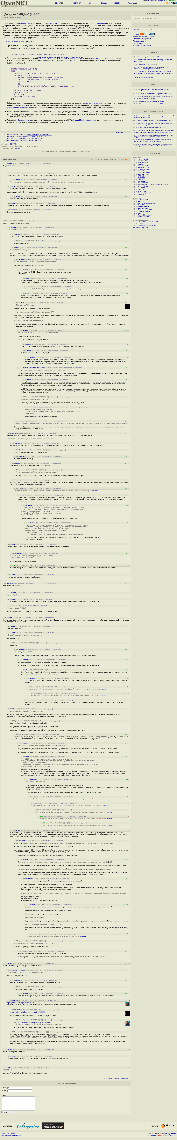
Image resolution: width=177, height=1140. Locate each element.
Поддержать (161, 1138)
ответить (27, 163)
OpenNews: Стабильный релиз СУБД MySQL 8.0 (24, 138)
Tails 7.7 (140, 213)
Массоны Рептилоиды (19, 970)
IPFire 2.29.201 (143, 200)
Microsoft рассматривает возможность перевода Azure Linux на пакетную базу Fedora (152, 140)
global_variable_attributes (17, 108)
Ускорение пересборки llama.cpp (152, 101)
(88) (14, 159)
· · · (37, 163)
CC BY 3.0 (13, 144)
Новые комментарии (141, 43)
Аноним (9, 163)
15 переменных (23, 120)
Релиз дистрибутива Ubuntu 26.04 (149, 57)
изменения (18, 42)
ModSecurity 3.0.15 (144, 193)
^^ (31, 173)
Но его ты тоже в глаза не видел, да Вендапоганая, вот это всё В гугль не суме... (77, 825)
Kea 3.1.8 (141, 171)
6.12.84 (150, 222)
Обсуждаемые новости (153, 111)
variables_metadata (94, 103)
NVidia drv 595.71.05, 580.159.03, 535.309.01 (153, 184)
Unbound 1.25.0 (143, 174)
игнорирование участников (111, 1078)
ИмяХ (13, 209)
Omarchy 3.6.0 (143, 208)
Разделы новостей (140, 36)
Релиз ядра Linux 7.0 (145, 64)
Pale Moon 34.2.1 (143, 183)
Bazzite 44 (141, 178)
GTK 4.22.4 (141, 176)
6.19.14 (140, 223)
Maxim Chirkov (170, 1136)
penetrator (15, 433)
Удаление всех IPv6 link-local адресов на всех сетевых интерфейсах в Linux (153, 97)
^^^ (34, 173)
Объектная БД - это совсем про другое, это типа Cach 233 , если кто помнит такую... (69, 695)
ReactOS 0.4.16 (143, 205)
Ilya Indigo (15, 1000)
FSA (8, 220)
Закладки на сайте (8, 1136)
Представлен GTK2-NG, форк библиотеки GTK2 (154, 120)
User (16, 480)
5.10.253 (153, 225)
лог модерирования (125, 1078)
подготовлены (99, 23)
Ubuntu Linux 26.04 (144, 215)
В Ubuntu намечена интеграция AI (149, 128)
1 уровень (98, 159)
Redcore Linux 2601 (145, 210)
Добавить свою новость (142, 45)
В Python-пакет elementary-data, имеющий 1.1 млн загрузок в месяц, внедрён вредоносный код (153, 136)
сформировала (25, 23)
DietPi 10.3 (141, 201)
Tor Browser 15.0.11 (144, 186)
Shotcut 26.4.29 (143, 162)
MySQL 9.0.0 (53, 23)
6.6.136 (156, 222)
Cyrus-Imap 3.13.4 (144, 172)
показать (104, 289)
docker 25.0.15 (143, 194)
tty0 (27, 278)
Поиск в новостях (139, 41)
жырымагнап (11, 583)
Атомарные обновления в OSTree (153, 104)
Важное (154, 52)
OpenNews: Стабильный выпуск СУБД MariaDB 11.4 (26, 136)
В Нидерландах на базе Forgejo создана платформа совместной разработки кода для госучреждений (154, 131)
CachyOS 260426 (144, 211)
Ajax (92, 159)
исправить (119, 132)
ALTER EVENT (61, 58)
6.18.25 (144, 222)
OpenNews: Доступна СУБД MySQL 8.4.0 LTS (23, 140)
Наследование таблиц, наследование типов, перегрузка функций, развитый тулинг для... (67, 689)
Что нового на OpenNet (142, 39)
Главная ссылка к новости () (29, 135)
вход (155, 0)
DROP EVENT (76, 58)
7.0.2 (139, 222)
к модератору (47, 163)
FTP (141, 18)
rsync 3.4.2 (141, 189)
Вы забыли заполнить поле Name (33, 367)
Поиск (130, 3)
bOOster (14, 1056)
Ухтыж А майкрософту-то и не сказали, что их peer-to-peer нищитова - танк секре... (65, 799)
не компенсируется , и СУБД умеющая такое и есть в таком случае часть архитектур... (56, 491)
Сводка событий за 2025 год (144, 77)
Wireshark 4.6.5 (143, 166)
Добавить (152, 1138)
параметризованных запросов (101, 58)
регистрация (161, 0)
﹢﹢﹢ (33, 163)
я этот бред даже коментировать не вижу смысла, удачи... (57, 936)
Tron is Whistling (24, 450)
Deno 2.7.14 (142, 191)
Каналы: (136, 34)
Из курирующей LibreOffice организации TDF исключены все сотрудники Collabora (151, 68)
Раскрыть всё (120, 159)
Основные (9, 42)
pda (8, 1067)
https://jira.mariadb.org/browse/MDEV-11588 (23, 1003)
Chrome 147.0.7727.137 (146, 179)
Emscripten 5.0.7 (143, 169)
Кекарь (13, 626)
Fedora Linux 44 (143, 206)
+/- (113, 159)
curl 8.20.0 (141, 188)
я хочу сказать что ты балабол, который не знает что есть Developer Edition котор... (75, 818)
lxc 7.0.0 (140, 164)
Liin (28, 293)
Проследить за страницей (11, 1138)
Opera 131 (141, 181)
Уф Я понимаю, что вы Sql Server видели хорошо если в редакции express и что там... (73, 812)
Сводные (152, 36)
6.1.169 (140, 225)
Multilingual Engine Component (83, 120)
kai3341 (21, 302)
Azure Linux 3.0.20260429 (146, 203)
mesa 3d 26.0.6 (143, 159)
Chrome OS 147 (143, 217)
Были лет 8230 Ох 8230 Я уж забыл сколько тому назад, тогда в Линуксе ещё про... (66, 289)
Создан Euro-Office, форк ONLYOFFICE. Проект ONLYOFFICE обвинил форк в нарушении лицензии (152, 72)
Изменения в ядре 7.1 (140, 228)
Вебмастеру (171, 1138)
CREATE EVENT (46, 58)
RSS (127, 159)
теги (134, 3)
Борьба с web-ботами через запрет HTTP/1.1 (157, 94)
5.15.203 (146, 225)
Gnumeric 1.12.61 (144, 167)
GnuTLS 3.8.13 (143, 161)
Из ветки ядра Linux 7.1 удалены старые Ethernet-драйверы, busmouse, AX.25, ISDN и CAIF (153, 145)
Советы (154, 85)
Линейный (107, 159)
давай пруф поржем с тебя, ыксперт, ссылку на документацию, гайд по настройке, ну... (70, 805)
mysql (17, 148)
